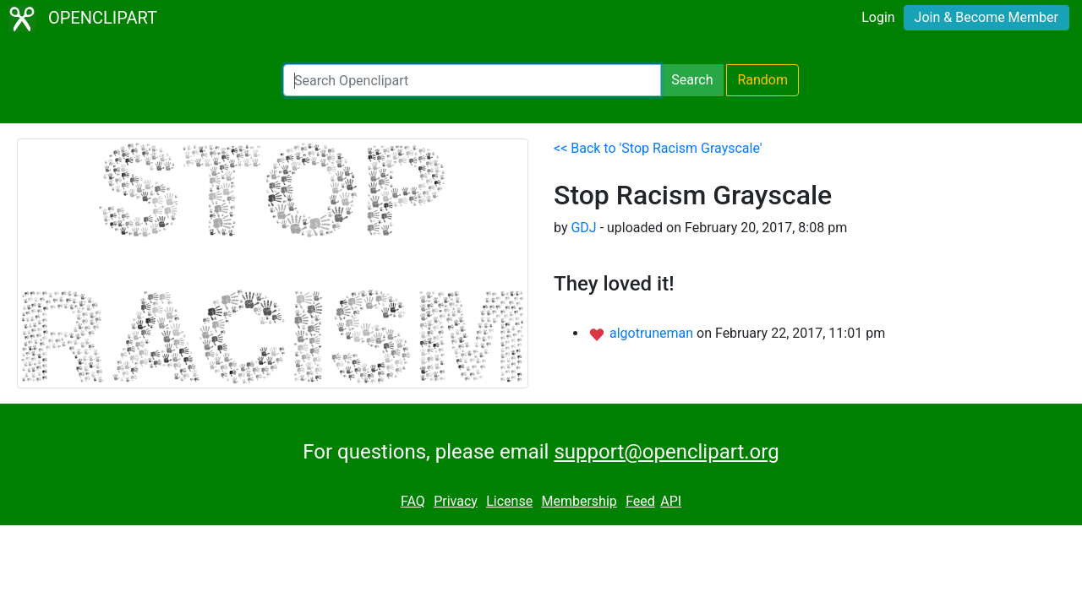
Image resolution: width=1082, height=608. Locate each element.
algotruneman (653, 333)
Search (692, 80)
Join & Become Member (986, 17)
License (509, 501)
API (670, 501)
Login (877, 17)
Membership (578, 501)
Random (762, 80)
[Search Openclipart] (472, 80)
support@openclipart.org (666, 452)
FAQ (413, 501)
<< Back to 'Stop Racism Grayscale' (658, 148)
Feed (640, 501)
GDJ (583, 228)
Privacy (456, 501)
